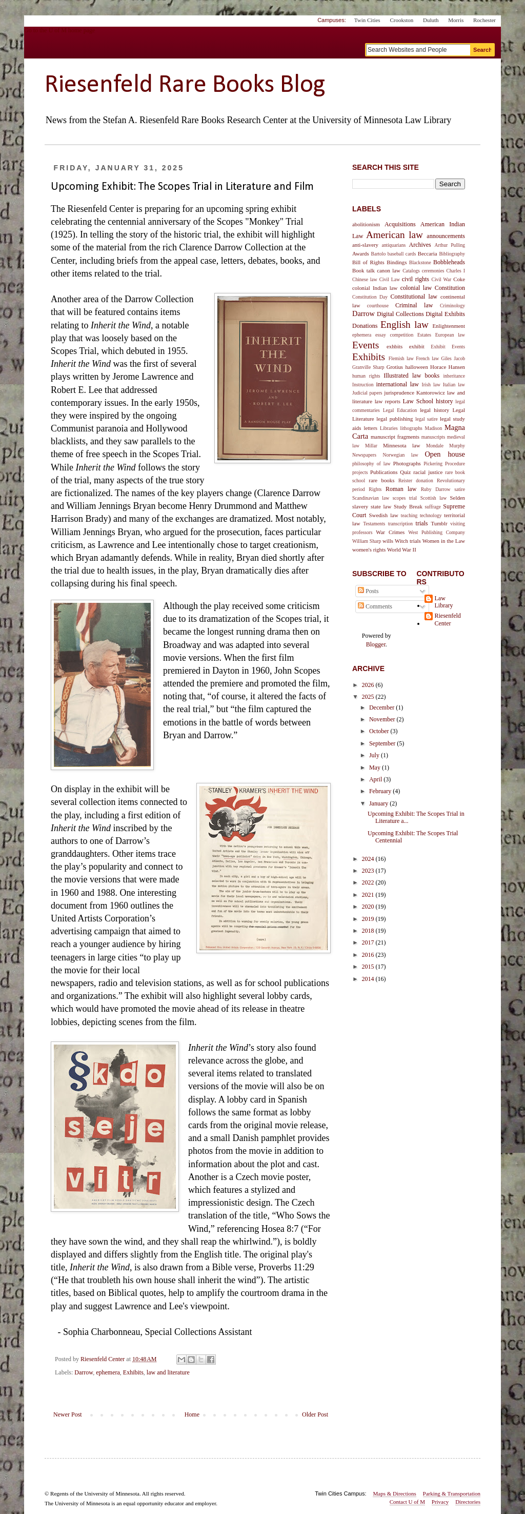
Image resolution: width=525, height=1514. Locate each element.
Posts (368, 591)
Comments (375, 606)
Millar (371, 445)
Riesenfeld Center (448, 619)
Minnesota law (401, 445)
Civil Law (389, 279)
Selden (457, 498)
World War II (401, 549)
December (382, 707)
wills (387, 541)
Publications (383, 472)
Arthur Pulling (450, 245)
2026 (369, 685)
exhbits (394, 346)
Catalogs (411, 270)
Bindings (397, 262)
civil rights (415, 279)
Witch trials (408, 541)
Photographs (407, 463)
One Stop (477, 34)
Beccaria (427, 253)
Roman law (401, 489)
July (375, 755)
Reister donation (415, 480)
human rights (366, 376)
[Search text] (418, 49)
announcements (446, 236)
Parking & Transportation (451, 1493)
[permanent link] (144, 1359)
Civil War (442, 279)
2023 (369, 870)
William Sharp (366, 541)
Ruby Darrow (436, 489)
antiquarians (393, 245)
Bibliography (452, 254)
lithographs (411, 428)
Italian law (454, 384)
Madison (433, 428)
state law (381, 506)
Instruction (363, 384)
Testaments (374, 523)
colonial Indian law (374, 288)
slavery (360, 506)
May (375, 767)
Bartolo (378, 254)
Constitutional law (413, 296)
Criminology (452, 305)
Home (192, 1414)
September (383, 743)
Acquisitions (400, 224)
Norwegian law (400, 455)
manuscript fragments (395, 437)
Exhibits (133, 1372)
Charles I (456, 270)
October (380, 731)
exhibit (417, 346)
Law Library (444, 602)
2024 (369, 858)
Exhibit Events (448, 346)
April (376, 779)
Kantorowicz (430, 392)
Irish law (430, 384)
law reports (387, 401)
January (379, 803)
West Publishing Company (436, 532)
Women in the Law (443, 541)
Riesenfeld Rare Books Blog (185, 85)
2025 (369, 696)
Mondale (434, 445)
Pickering (432, 463)
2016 (369, 954)
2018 (369, 930)
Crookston (401, 20)
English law (404, 324)
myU (437, 34)
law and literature (168, 1372)
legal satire (426, 419)
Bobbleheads (449, 262)
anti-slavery (365, 245)
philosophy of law (371, 463)
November (383, 719)
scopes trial (405, 498)
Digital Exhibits (445, 314)
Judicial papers (367, 393)
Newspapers (364, 455)
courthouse (378, 305)
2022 (369, 882)
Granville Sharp (368, 367)
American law (394, 234)
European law (450, 335)
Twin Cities (367, 20)
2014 (369, 978)
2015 (369, 966)
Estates (424, 335)
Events (365, 345)
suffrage (433, 506)
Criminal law (414, 305)
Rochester (484, 20)
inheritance (454, 376)
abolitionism (366, 224)
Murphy (457, 445)
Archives (420, 244)
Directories (467, 1502)
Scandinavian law (370, 498)
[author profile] (103, 1359)
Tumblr (439, 523)
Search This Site (385, 167)
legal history (434, 410)
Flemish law (401, 358)
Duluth (431, 20)
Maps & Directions (394, 1493)
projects (360, 472)
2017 (369, 942)
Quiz (405, 472)
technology (431, 515)
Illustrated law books (411, 375)
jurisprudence (399, 392)
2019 (369, 918)
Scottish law (433, 498)
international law (397, 384)
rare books (381, 480)
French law (427, 358)
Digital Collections (400, 314)
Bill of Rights (368, 262)
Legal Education (400, 410)
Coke (459, 279)
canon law (388, 270)
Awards (360, 253)
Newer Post (67, 1414)
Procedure (455, 463)
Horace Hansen (447, 367)
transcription (400, 523)
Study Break (408, 506)
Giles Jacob (453, 358)
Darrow (83, 1372)
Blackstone (420, 262)
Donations (364, 325)
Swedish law (383, 515)
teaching (409, 515)
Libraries (389, 428)
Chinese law (364, 279)
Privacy (440, 1502)
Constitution (450, 287)
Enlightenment (448, 326)
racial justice (427, 472)
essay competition (394, 335)
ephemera (108, 1372)
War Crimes (390, 532)
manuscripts (433, 437)
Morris (455, 20)
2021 (369, 894)
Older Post (315, 1414)
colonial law (416, 287)
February (381, 791)
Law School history (428, 401)
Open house (445, 454)
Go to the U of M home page (106, 42)
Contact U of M (407, 1502)
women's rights (369, 549)
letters (370, 428)
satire (459, 489)
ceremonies (433, 270)
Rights (375, 489)
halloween (416, 367)
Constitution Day (370, 297)
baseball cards (402, 254)
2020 (369, 906)
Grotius (395, 367)
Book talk (363, 270)
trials (422, 523)
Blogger (376, 644)
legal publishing (394, 419)
